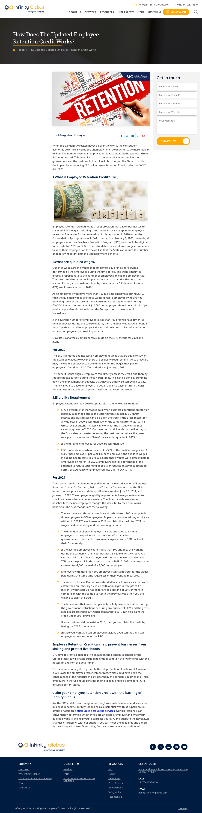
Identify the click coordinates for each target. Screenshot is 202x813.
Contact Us (155, 11)
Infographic (114, 792)
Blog (22, 49)
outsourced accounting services (96, 711)
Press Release (116, 783)
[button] (82, 12)
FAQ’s (141, 11)
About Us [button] (75, 12)
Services (90, 12)
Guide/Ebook (115, 787)
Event (111, 774)
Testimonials (115, 797)
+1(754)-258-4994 (186, 4)
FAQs (66, 774)
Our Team (23, 769)
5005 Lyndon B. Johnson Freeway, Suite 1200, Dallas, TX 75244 (163, 770)
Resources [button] (107, 12)
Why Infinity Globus (29, 774)
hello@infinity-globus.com (152, 4)
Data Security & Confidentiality (35, 778)
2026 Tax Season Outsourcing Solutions (79, 779)
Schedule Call (176, 12)
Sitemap (182, 808)
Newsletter (114, 778)
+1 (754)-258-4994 (148, 782)
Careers (22, 783)
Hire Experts (126, 12)
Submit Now (175, 141)
